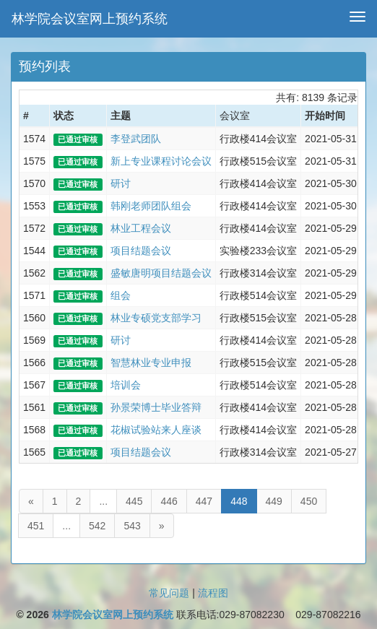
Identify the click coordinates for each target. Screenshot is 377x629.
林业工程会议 (140, 228)
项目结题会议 (140, 250)
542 (97, 526)
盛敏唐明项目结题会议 (161, 273)
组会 (120, 295)
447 (204, 501)
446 (168, 501)
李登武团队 (135, 138)
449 (274, 501)
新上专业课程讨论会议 (161, 161)
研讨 (120, 183)
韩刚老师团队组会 (150, 206)
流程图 (213, 593)
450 (308, 501)
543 (132, 526)
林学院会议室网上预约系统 (90, 19)
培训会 (125, 385)
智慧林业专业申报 (150, 362)
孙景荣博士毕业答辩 (156, 407)
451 (35, 526)
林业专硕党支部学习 (156, 318)
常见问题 (169, 593)
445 (134, 501)
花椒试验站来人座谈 (156, 429)
